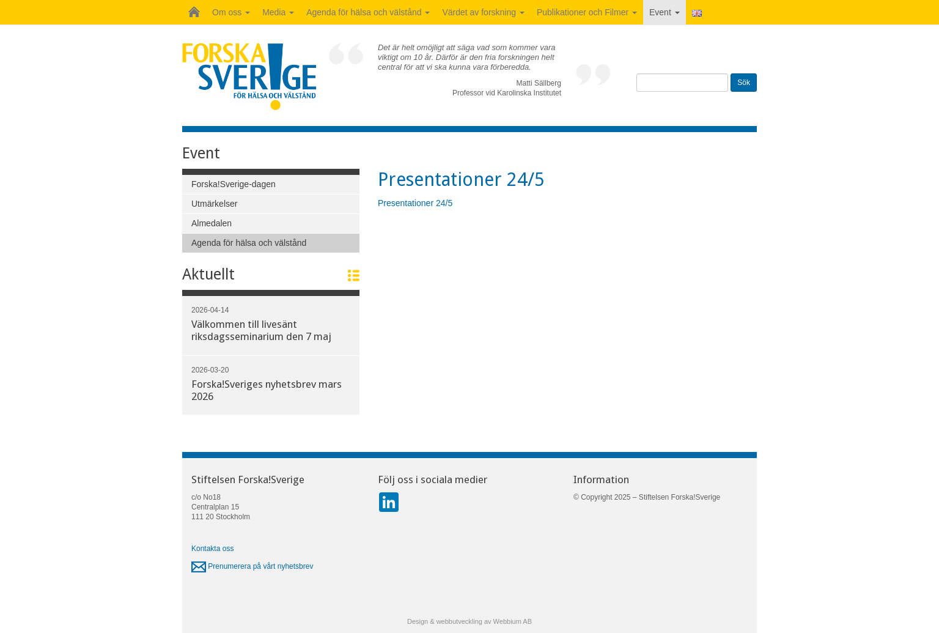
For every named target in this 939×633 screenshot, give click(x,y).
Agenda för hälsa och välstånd (368, 12)
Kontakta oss (212, 548)
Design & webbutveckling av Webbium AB (469, 621)
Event (664, 12)
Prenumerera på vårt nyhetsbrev (252, 566)
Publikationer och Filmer (587, 12)
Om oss (231, 12)
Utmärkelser (214, 204)
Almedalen (211, 223)
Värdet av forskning (483, 12)
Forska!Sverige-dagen (233, 184)
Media (278, 12)
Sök (743, 82)
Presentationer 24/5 (415, 203)
